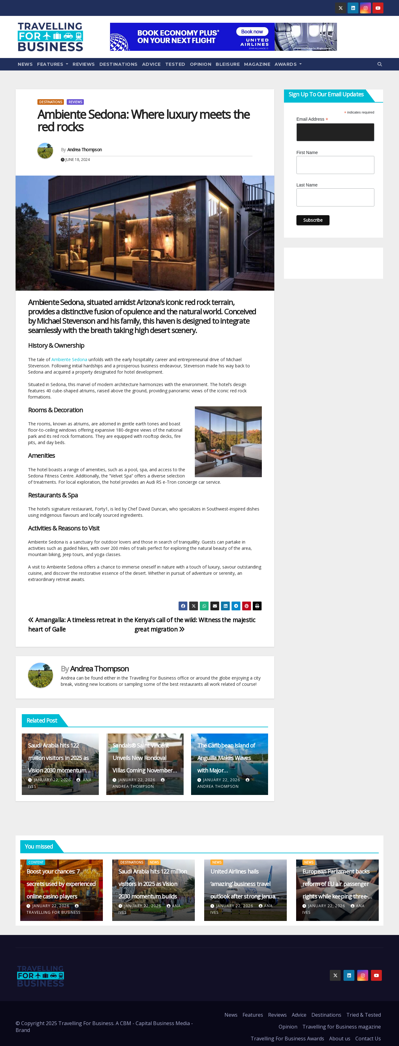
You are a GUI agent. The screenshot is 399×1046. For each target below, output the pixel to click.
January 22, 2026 (52, 779)
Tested (175, 64)
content (35, 862)
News (25, 64)
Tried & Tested (363, 1014)
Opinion (201, 64)
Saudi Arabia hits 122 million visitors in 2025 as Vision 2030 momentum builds (152, 884)
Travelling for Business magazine (341, 1026)
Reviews (84, 64)
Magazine (257, 64)
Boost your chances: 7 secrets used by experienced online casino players (60, 884)
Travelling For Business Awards (287, 1038)
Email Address (312, 119)
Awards (288, 64)
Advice (151, 64)
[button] (379, 64)
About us (339, 1038)
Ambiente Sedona (69, 359)
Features (52, 64)
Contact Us (368, 1038)
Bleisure (228, 64)
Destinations (118, 64)
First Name (307, 152)
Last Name (307, 184)
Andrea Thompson (84, 150)
